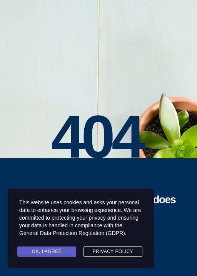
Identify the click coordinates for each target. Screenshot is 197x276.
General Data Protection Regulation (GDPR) (72, 233)
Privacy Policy (113, 251)
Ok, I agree (47, 251)
